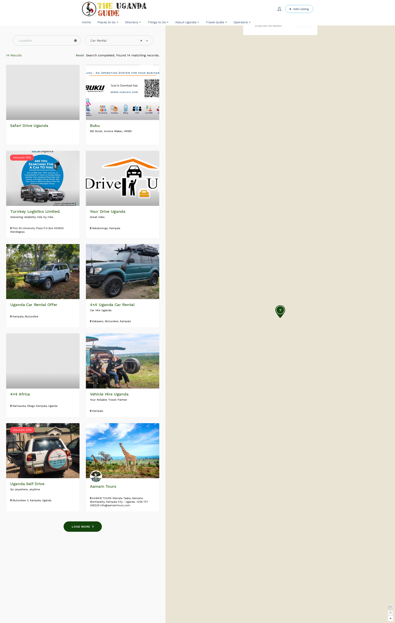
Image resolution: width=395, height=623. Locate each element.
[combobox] (118, 40)
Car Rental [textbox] (116, 41)
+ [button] (390, 613)
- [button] (390, 618)
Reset (80, 55)
